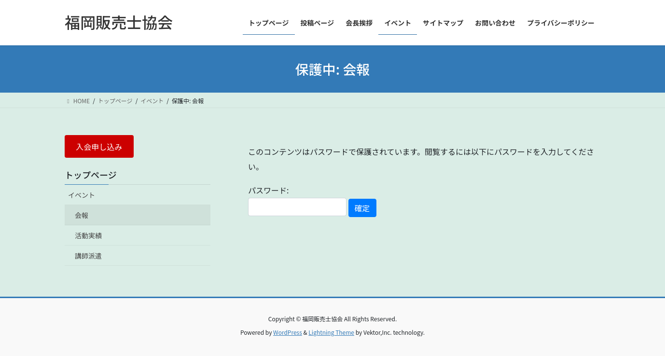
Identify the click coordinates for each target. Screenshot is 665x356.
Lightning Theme (331, 332)
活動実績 (88, 235)
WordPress (287, 332)
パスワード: (297, 200)
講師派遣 (88, 255)
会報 (81, 215)
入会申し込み (99, 146)
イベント (81, 195)
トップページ (91, 174)
